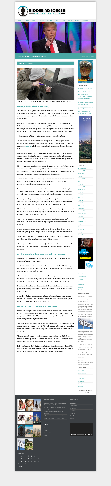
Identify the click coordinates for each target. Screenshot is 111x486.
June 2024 (80, 176)
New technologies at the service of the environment (55, 418)
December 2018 (82, 210)
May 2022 (80, 181)
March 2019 (81, 205)
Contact (27, 20)
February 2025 (81, 170)
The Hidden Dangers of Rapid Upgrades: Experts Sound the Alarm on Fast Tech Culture (85, 90)
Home (19, 20)
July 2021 (80, 184)
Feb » (21, 466)
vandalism (43, 126)
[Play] (72, 434)
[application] (81, 429)
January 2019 (81, 208)
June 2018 (80, 216)
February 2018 (81, 218)
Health (63, 20)
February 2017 (81, 229)
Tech (57, 20)
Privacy (77, 20)
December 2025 (82, 168)
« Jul (19, 466)
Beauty (70, 20)
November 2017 (82, 221)
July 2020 (80, 192)
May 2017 (80, 226)
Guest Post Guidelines (49, 433)
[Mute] (89, 434)
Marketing (49, 20)
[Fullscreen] (91, 434)
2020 (87, 56)
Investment (81, 284)
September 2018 (82, 213)
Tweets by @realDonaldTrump (84, 392)
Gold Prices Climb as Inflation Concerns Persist (54, 415)
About (33, 20)
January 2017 (81, 232)
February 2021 (81, 187)
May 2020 (80, 197)
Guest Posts (85, 20)
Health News (81, 282)
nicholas (31, 66)
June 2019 (80, 202)
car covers (28, 146)
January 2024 (81, 178)
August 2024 (81, 173)
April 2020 (80, 200)
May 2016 (80, 234)
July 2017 (80, 224)
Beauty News (81, 274)
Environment (81, 279)
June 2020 (80, 195)
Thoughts (41, 20)
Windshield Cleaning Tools (25, 63)
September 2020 (82, 189)
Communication (82, 276)
